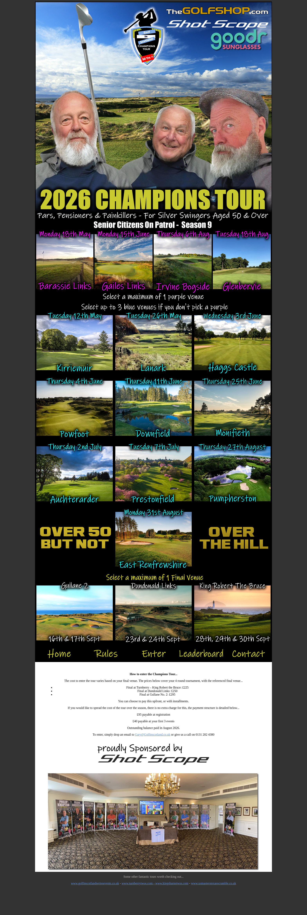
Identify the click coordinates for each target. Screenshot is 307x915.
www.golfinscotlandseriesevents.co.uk (95, 883)
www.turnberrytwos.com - (138, 883)
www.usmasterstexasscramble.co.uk (213, 883)
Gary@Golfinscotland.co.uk (152, 734)
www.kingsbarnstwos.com (171, 883)
